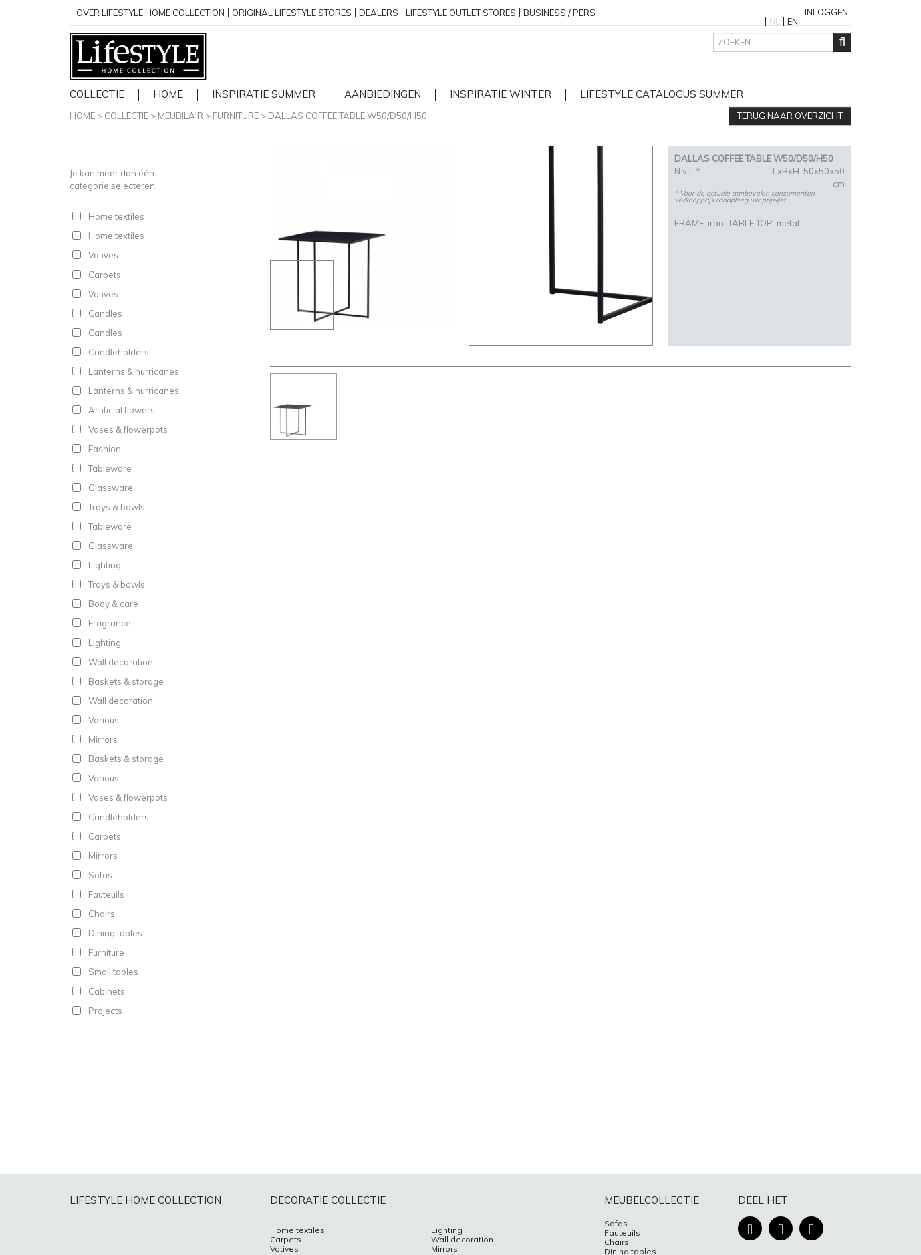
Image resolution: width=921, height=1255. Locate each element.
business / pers (559, 12)
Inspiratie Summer (263, 94)
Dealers (378, 12)
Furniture (236, 115)
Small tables (113, 971)
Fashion (104, 448)
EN (792, 21)
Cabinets (106, 991)
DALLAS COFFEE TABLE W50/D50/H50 (347, 115)
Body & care (113, 603)
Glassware (110, 487)
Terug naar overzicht (790, 115)
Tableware (110, 468)
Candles (105, 313)
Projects (105, 1010)
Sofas (100, 875)
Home (82, 115)
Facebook (750, 1228)
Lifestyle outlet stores (461, 12)
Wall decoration (120, 662)
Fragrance (109, 623)
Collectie (97, 94)
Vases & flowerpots (128, 429)
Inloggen (826, 12)
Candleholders (118, 352)
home (168, 94)
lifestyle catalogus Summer (661, 94)
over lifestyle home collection (150, 12)
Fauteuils (106, 894)
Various (103, 720)
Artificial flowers (121, 410)
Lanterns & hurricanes (133, 371)
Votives (103, 255)
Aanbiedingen (382, 94)
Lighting (104, 565)
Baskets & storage (126, 681)
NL (774, 21)
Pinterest (811, 1228)
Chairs (101, 913)
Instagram (781, 1228)
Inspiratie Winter (500, 94)
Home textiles (116, 216)
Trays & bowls (116, 507)
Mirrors (103, 739)
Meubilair (180, 115)
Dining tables (115, 933)
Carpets (104, 274)
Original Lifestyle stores (292, 12)
